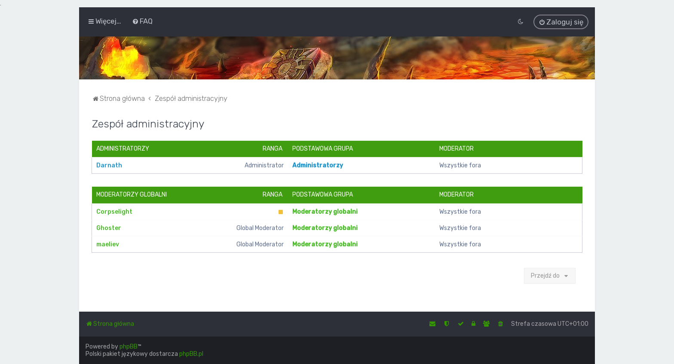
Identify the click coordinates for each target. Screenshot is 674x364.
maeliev (107, 243)
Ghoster (108, 227)
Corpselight (114, 211)
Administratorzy (122, 148)
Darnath (109, 165)
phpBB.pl (191, 354)
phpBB (128, 346)
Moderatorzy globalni (131, 194)
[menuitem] (142, 21)
